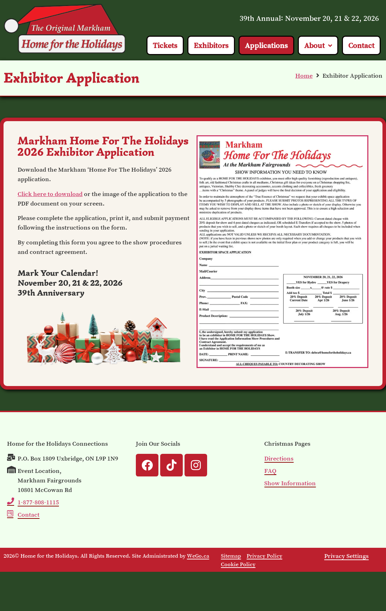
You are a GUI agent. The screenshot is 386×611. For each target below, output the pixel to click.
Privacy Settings (346, 556)
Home (304, 75)
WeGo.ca (198, 555)
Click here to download (50, 194)
